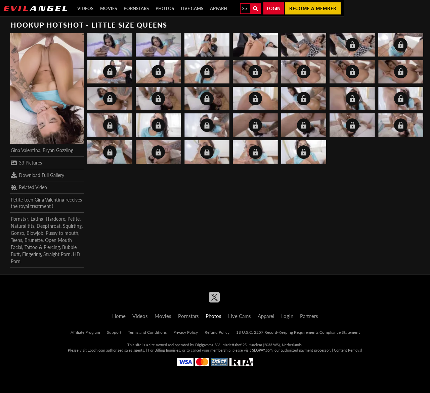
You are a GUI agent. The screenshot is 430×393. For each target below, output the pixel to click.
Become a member (312, 8)
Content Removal (348, 350)
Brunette (34, 240)
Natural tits (22, 226)
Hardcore (55, 219)
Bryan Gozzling (58, 150)
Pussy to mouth (62, 233)
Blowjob (35, 233)
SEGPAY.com (262, 350)
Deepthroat (48, 226)
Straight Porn (57, 254)
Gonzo (17, 233)
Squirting (72, 226)
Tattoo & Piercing (42, 247)
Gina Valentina (25, 150)
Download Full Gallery (37, 175)
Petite (74, 219)
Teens (16, 240)
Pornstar (19, 219)
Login (274, 8)
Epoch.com (96, 350)
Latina (37, 219)
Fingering (31, 254)
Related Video (29, 187)
